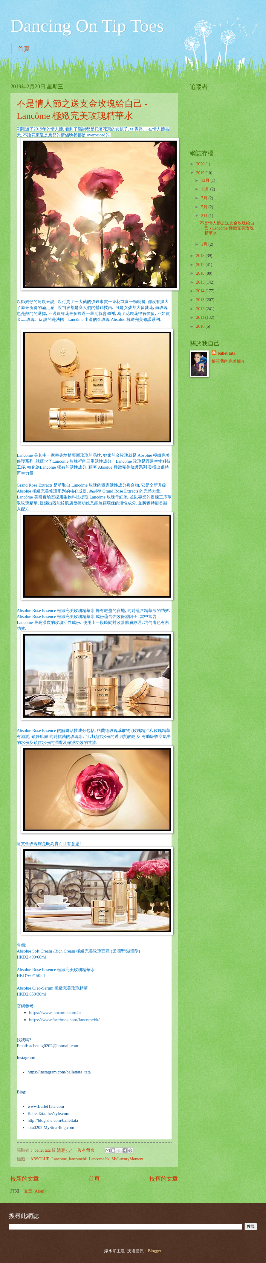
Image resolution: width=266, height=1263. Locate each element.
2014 (200, 291)
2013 (200, 300)
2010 (200, 326)
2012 (200, 309)
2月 (204, 215)
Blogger (154, 1251)
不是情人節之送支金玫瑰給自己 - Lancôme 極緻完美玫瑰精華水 (227, 228)
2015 (200, 282)
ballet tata (226, 353)
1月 (204, 244)
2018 (200, 255)
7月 (204, 198)
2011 (200, 317)
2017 (200, 264)
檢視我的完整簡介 (228, 361)
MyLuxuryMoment (127, 1159)
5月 (204, 207)
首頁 (24, 48)
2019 (200, 173)
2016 (200, 273)
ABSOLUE (39, 1159)
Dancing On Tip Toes (87, 26)
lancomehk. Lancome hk (89, 1159)
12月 (205, 180)
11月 (205, 189)
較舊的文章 (163, 1179)
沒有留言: (87, 1150)
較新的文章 (24, 1179)
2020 (200, 164)
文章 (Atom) (34, 1191)
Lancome (59, 1159)
